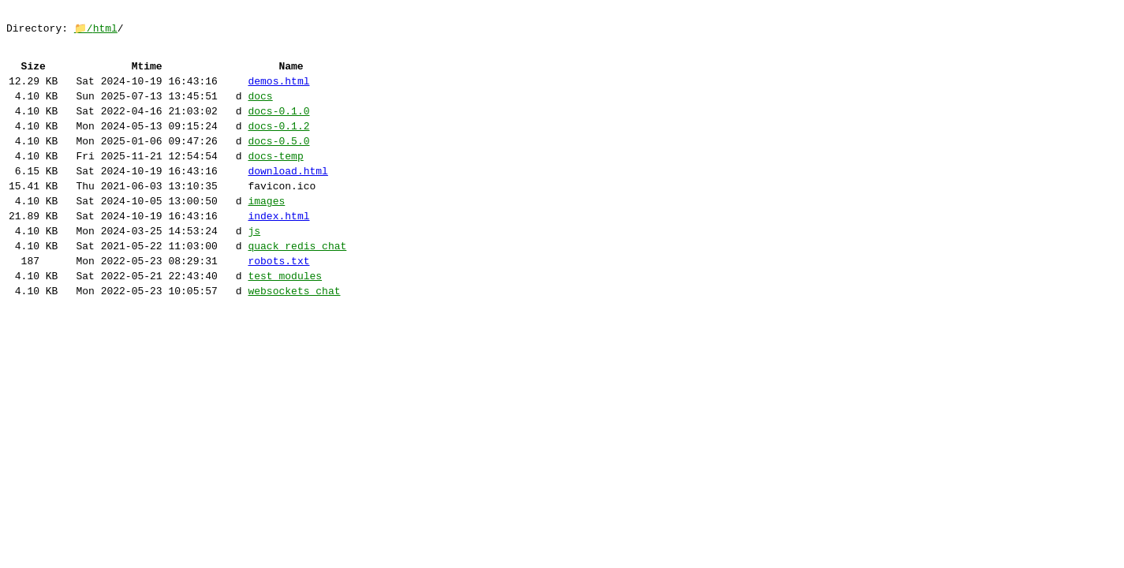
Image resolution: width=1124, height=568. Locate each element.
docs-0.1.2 (278, 146)
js (254, 267)
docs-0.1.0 (278, 128)
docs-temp (275, 181)
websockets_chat (294, 337)
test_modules (285, 319)
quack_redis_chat (297, 285)
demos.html (278, 94)
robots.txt (278, 302)
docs (260, 111)
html (105, 31)
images (266, 233)
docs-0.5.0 (278, 163)
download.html (287, 198)
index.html (278, 250)
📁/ (83, 31)
